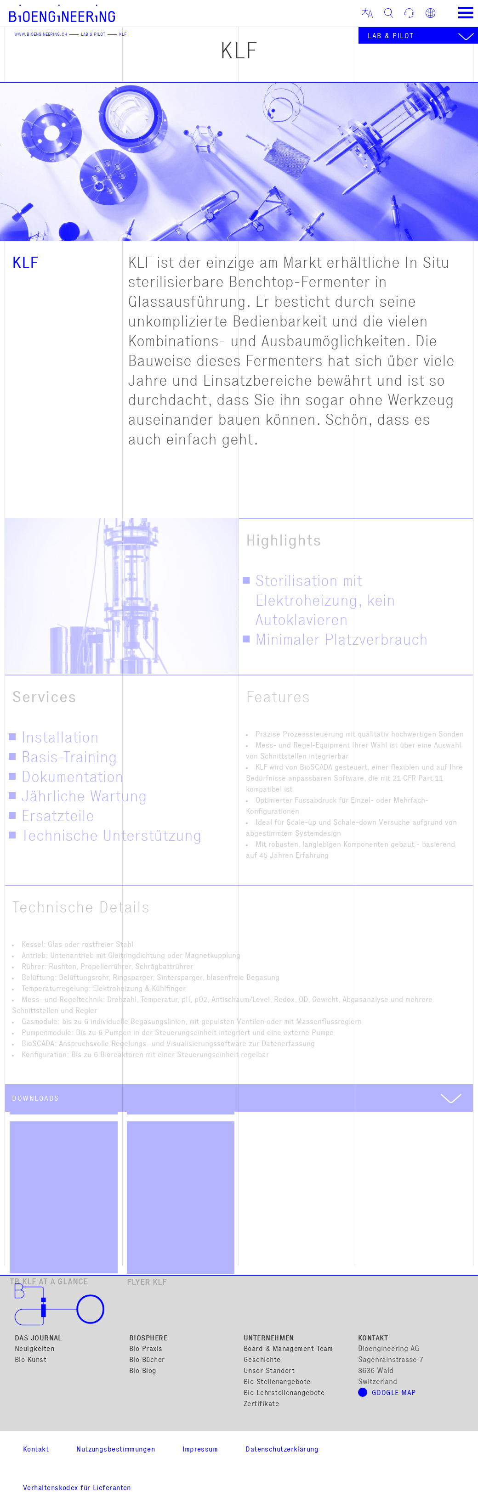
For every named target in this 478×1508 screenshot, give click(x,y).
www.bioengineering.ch (40, 35)
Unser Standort (269, 1371)
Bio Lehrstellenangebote (284, 1393)
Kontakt (373, 1338)
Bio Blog (143, 1371)
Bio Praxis (146, 1349)
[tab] (238, 1098)
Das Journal (38, 1338)
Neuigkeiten (34, 1349)
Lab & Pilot (93, 35)
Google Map (394, 1393)
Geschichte (262, 1360)
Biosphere (148, 1338)
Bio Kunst (30, 1360)
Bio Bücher (147, 1360)
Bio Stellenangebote (277, 1382)
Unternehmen (269, 1338)
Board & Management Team (288, 1349)
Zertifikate (261, 1404)
